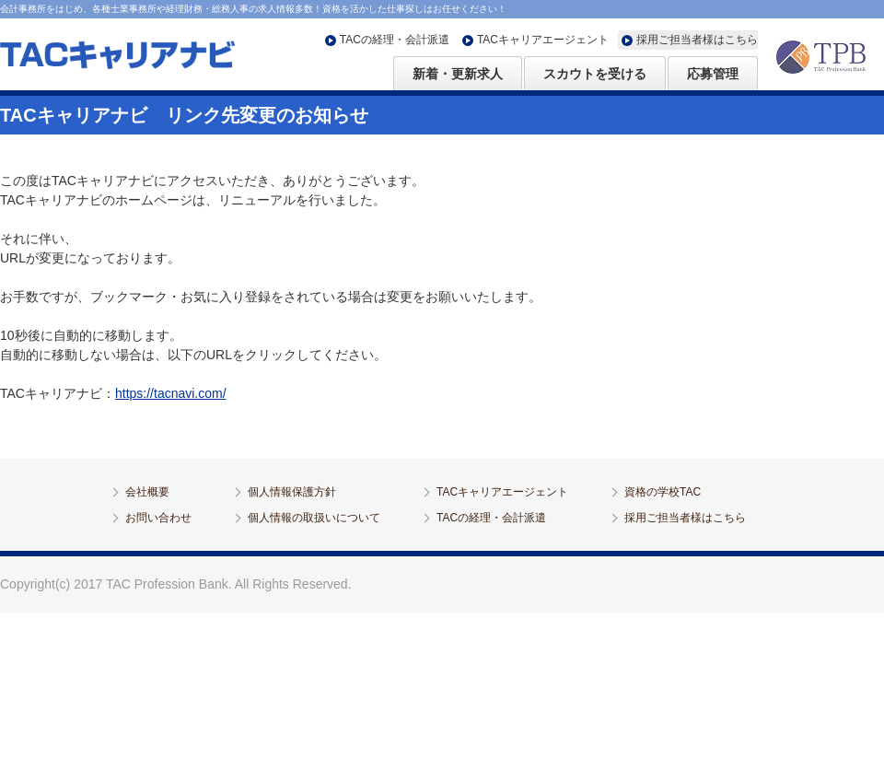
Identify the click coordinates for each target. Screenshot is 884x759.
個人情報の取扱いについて (314, 517)
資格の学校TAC (662, 491)
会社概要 (147, 491)
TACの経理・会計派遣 (394, 39)
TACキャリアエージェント (543, 39)
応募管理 (713, 73)
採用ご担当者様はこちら (697, 39)
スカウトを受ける (594, 73)
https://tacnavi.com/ (171, 393)
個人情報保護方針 (292, 491)
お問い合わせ (158, 517)
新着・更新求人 (458, 73)
